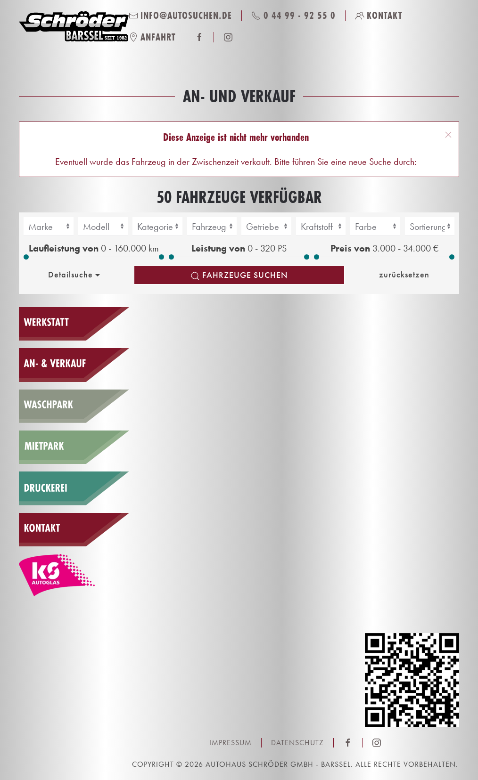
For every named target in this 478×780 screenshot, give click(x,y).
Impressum (230, 743)
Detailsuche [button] (75, 274)
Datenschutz (297, 743)
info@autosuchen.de (180, 15)
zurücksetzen (404, 274)
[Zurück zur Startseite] (74, 26)
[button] (448, 134)
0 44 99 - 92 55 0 (293, 15)
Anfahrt (152, 37)
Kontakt (379, 15)
